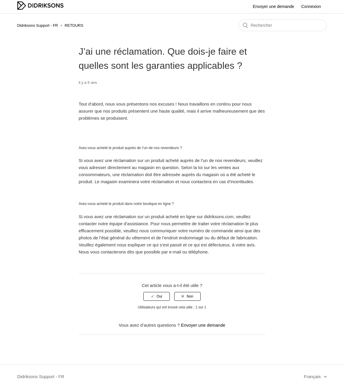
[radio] (156, 296)
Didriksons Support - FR (37, 25)
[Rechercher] (283, 25)
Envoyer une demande (273, 6)
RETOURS (74, 25)
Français (313, 376)
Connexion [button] (311, 6)
